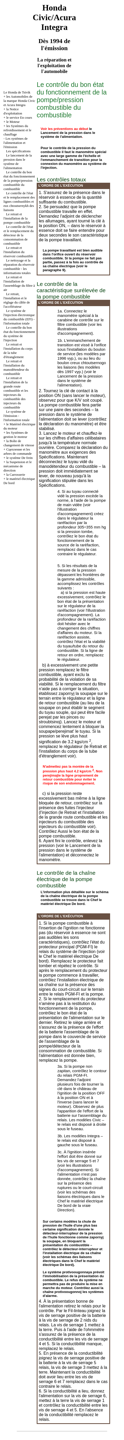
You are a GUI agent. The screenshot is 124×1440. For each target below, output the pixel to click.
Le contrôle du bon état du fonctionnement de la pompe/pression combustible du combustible (19, 180)
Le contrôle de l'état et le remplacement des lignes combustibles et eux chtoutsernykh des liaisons (19, 201)
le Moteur (13, 122)
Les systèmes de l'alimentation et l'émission (15, 143)
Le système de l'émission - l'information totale (16, 416)
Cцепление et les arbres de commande (17, 451)
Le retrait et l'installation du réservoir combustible (18, 252)
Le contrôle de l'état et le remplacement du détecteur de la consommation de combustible (18, 235)
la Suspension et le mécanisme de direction (17, 466)
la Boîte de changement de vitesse (18, 443)
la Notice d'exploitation (12, 111)
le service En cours (19, 117)
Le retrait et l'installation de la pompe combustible (16, 218)
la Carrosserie (15, 474)
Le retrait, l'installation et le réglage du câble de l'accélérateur (16, 300)
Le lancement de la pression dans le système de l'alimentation (17, 161)
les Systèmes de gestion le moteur (15, 435)
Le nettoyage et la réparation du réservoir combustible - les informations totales (18, 266)
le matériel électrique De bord (71, 902)
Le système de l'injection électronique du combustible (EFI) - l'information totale (19, 317)
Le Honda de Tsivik (16, 92)
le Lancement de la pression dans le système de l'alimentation (68, 133)
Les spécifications (18, 151)
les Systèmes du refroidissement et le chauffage (17, 130)
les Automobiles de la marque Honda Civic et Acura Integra (19, 101)
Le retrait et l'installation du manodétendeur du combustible (16, 367)
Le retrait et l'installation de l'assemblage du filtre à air (19, 283)
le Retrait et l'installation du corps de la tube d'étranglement (73, 751)
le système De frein (19, 458)
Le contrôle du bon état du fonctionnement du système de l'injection (19, 334)
